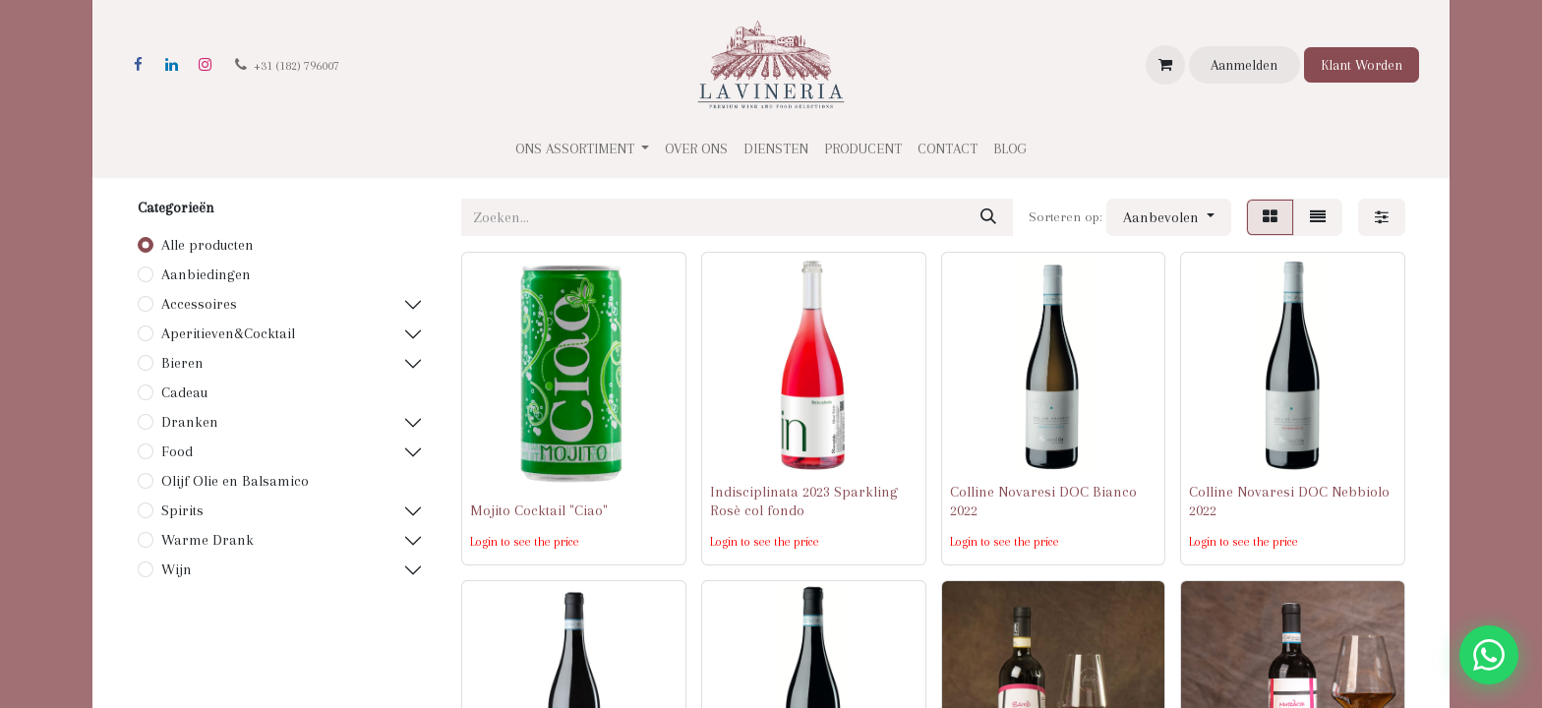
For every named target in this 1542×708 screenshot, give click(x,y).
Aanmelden (1244, 65)
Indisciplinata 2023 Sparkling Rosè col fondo (804, 501)
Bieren (182, 363)
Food (177, 451)
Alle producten (207, 245)
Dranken (189, 422)
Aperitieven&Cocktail (228, 333)
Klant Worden (1361, 65)
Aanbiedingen (206, 274)
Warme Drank (207, 540)
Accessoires (199, 304)
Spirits (182, 510)
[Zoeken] (988, 217)
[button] (1168, 217)
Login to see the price (524, 542)
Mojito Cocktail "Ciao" (539, 510)
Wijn (176, 569)
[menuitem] (696, 149)
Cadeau (184, 392)
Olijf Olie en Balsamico (235, 481)
